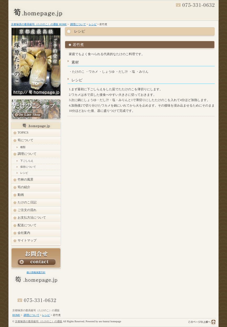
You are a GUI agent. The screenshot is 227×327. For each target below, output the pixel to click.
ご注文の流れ (27, 210)
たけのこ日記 (27, 202)
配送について (27, 225)
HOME (16, 315)
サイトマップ (27, 240)
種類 (22, 147)
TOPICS (23, 132)
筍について (25, 140)
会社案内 (24, 233)
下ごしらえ (26, 160)
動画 (21, 195)
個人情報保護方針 (36, 272)
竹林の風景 (25, 179)
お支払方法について (32, 217)
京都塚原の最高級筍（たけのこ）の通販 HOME (39, 24)
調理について (78, 24)
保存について (28, 166)
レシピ (93, 24)
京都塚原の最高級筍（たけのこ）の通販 (36, 310)
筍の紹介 (24, 187)
